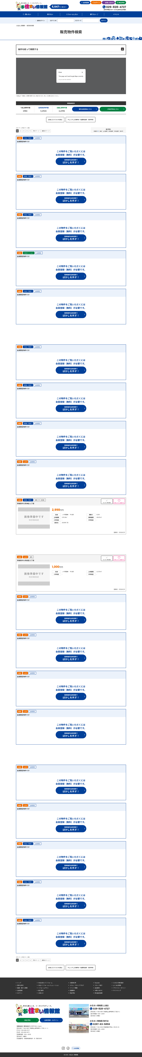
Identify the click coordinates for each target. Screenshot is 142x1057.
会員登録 (86, 2)
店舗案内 (72, 990)
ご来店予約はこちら (113, 109)
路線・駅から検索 (22, 988)
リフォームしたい (72, 14)
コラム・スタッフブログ (77, 985)
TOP (138, 1054)
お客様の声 (73, 983)
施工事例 (40, 990)
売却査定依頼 (98, 993)
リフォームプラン (43, 988)
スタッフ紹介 (98, 985)
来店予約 (122, 2)
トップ (19, 983)
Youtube (97, 983)
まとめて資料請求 (107, 502)
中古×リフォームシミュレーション (48, 985)
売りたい (50, 14)
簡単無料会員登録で (71, 161)
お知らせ (40, 993)
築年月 (121, 131)
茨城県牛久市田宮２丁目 (25, 560)
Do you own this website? (65, 79)
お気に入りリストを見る (55, 119)
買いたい (28, 14)
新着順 (95, 131)
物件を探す (20, 985)
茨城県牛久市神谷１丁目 (25, 503)
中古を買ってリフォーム (45, 983)
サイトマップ (117, 990)
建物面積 (111, 131)
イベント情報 (73, 988)
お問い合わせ (109, 2)
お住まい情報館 (32, 6)
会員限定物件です (23, 141)
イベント (116, 14)
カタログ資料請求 (118, 983)
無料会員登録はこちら (85, 109)
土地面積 (105, 131)
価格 (101, 131)
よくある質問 (117, 985)
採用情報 (76, 1048)
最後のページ (46, 131)
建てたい (93, 14)
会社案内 (97, 988)
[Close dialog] (82, 72)
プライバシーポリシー (119, 988)
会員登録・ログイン (51, 1020)
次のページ (36, 131)
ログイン (97, 2)
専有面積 (116, 131)
